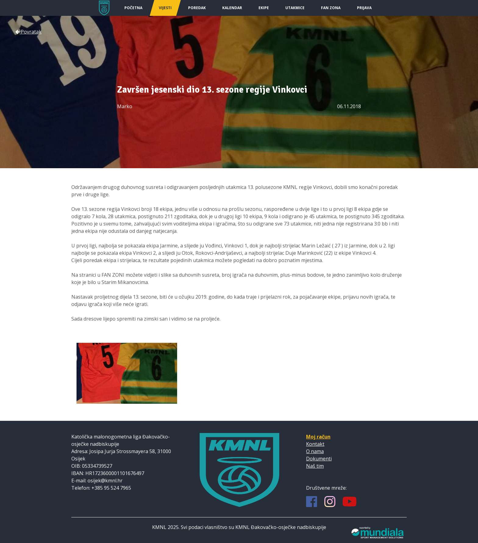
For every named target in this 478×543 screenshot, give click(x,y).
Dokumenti (319, 458)
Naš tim (315, 466)
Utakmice (295, 7)
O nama (315, 451)
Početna (133, 7)
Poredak (197, 7)
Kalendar (232, 7)
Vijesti (165, 7)
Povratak (28, 31)
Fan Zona (331, 7)
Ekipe (264, 7)
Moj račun (318, 436)
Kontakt (315, 444)
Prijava (364, 7)
